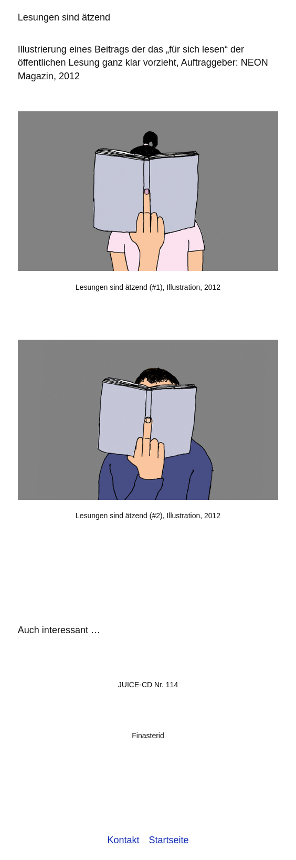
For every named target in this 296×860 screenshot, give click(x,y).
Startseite (169, 840)
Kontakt (123, 840)
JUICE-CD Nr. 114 (148, 684)
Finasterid (148, 735)
